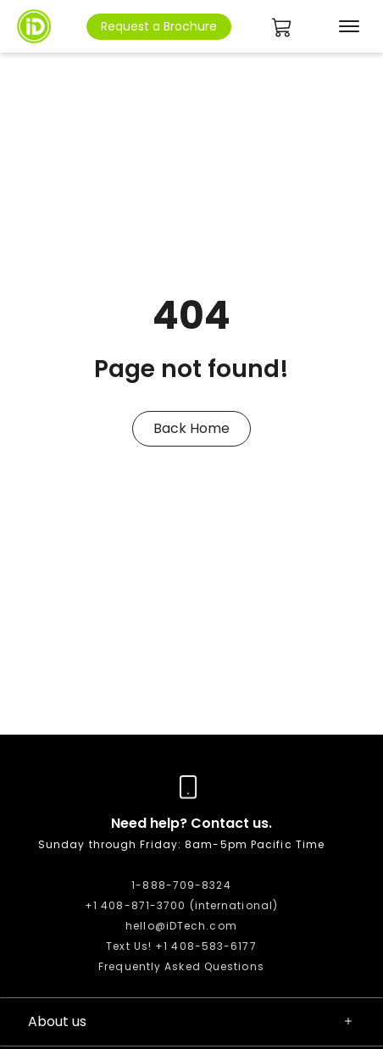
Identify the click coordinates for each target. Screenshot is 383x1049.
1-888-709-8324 (180, 885)
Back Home (191, 428)
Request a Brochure (159, 26)
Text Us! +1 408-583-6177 (181, 946)
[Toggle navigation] (345, 26)
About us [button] (191, 1022)
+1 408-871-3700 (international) (181, 905)
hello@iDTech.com (181, 926)
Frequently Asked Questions (181, 966)
